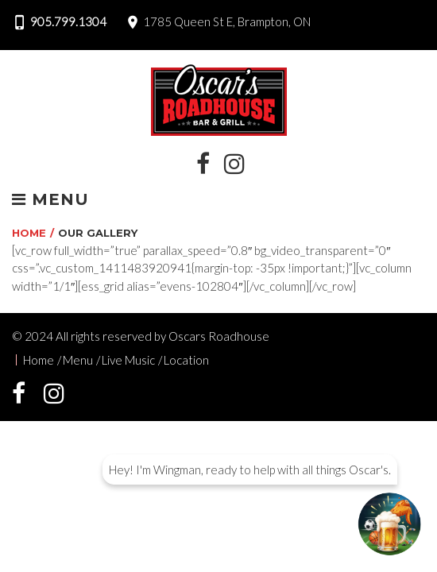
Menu (50, 200)
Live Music (128, 360)
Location (186, 360)
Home (29, 232)
